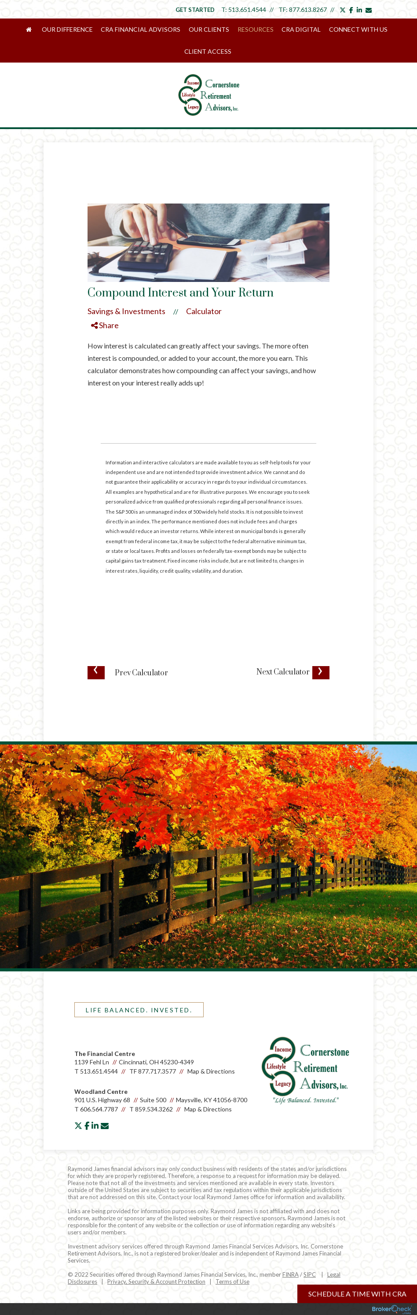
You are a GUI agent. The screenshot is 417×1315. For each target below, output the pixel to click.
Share (105, 302)
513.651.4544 (247, 9)
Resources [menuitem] (227, 29)
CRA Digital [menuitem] (271, 29)
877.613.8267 (308, 9)
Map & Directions (211, 1048)
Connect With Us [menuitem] (327, 29)
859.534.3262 (154, 1086)
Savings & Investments (126, 288)
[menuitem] (8, 30)
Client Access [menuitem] (387, 29)
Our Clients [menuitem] (181, 29)
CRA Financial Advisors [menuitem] (114, 29)
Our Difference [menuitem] (42, 29)
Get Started (195, 9)
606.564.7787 (99, 1086)
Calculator (204, 288)
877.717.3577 (157, 1048)
